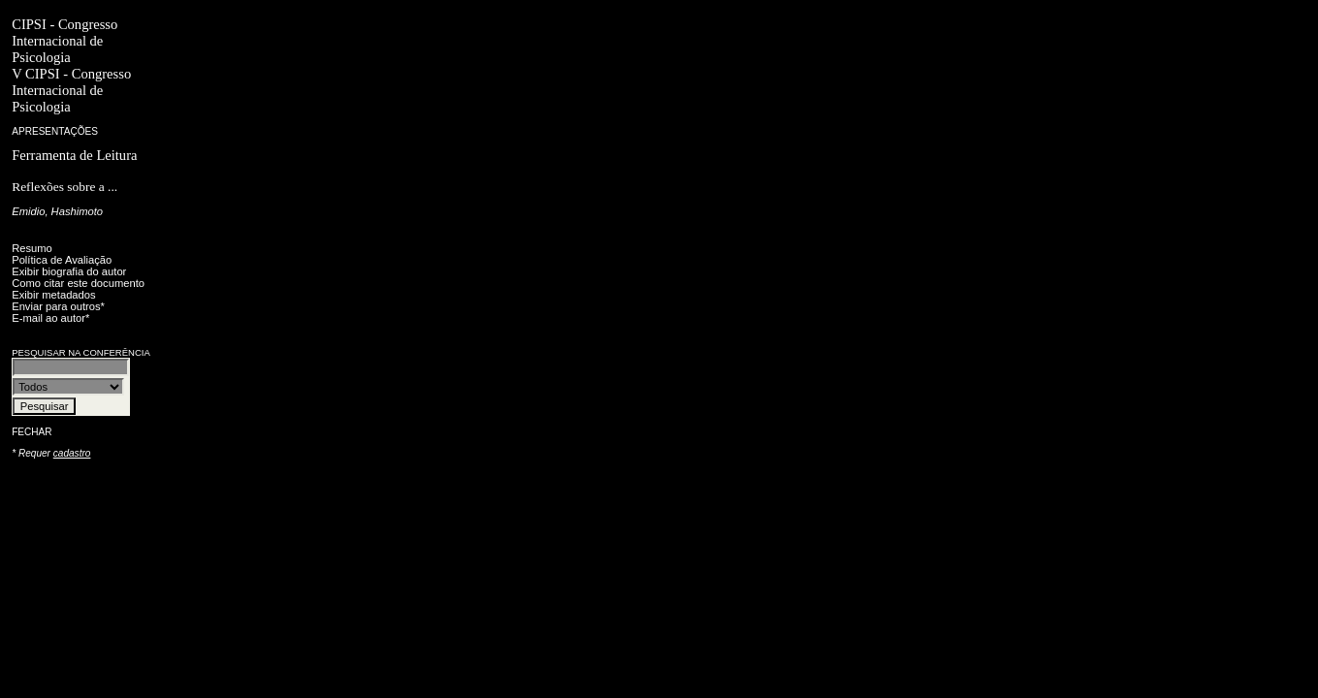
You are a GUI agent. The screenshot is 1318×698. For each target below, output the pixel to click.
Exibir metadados (53, 295)
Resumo (32, 248)
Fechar (31, 432)
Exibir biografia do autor (69, 271)
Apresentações (55, 131)
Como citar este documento (78, 283)
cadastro (72, 453)
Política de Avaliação (62, 260)
